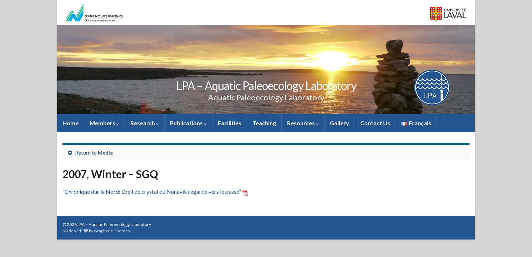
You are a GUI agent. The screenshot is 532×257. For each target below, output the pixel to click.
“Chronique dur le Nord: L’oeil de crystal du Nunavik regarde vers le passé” (155, 191)
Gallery (339, 123)
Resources (303, 123)
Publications (188, 123)
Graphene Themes (112, 230)
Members (104, 123)
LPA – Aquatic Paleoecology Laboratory (266, 85)
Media (105, 153)
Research (144, 123)
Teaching (264, 123)
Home (70, 123)
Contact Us (375, 123)
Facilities (229, 123)
